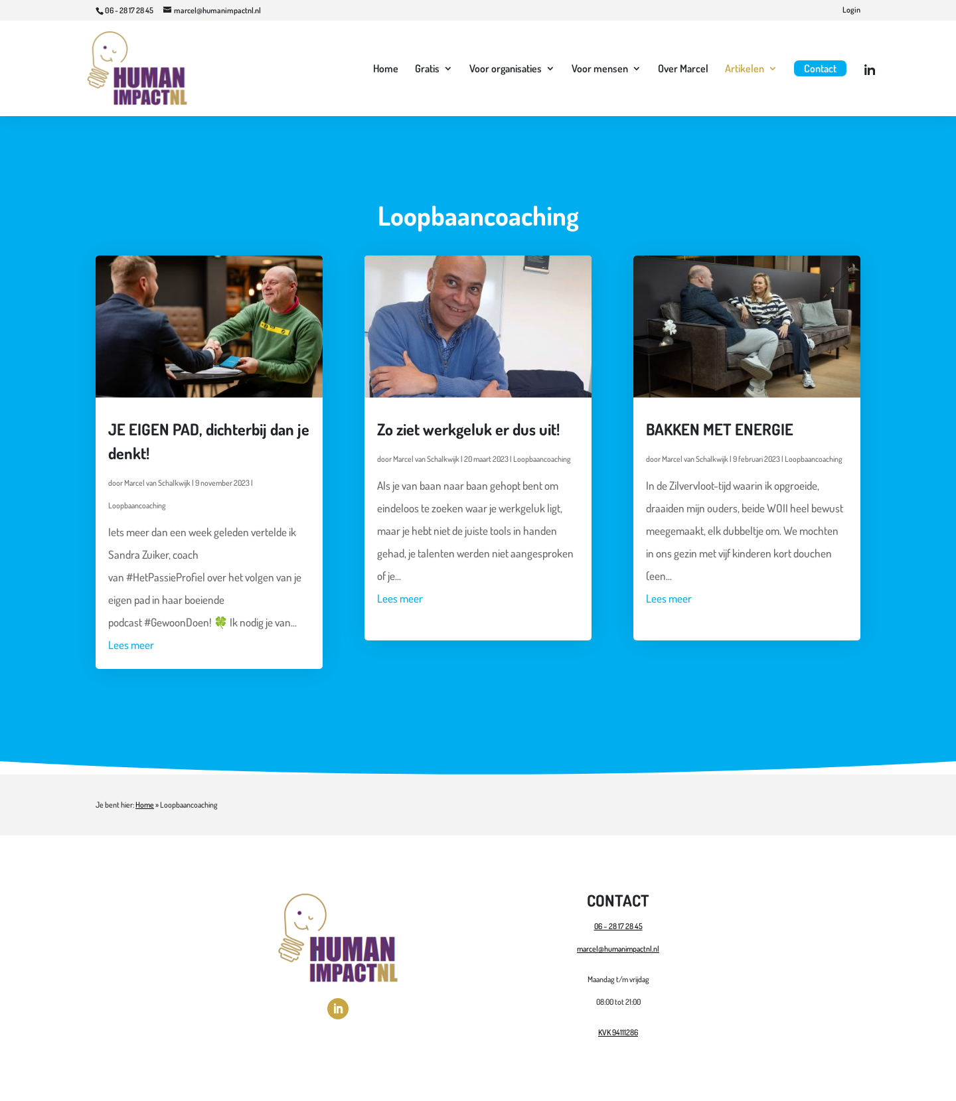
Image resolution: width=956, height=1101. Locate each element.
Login (851, 10)
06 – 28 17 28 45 (618, 926)
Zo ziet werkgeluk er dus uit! (468, 429)
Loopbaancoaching (137, 505)
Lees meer (131, 645)
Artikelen (744, 69)
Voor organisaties (505, 69)
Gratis (427, 69)
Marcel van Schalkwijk (157, 483)
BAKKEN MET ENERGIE (719, 429)
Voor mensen (600, 69)
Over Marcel (683, 69)
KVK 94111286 (618, 1032)
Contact (820, 68)
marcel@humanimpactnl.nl (618, 949)
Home (385, 69)
